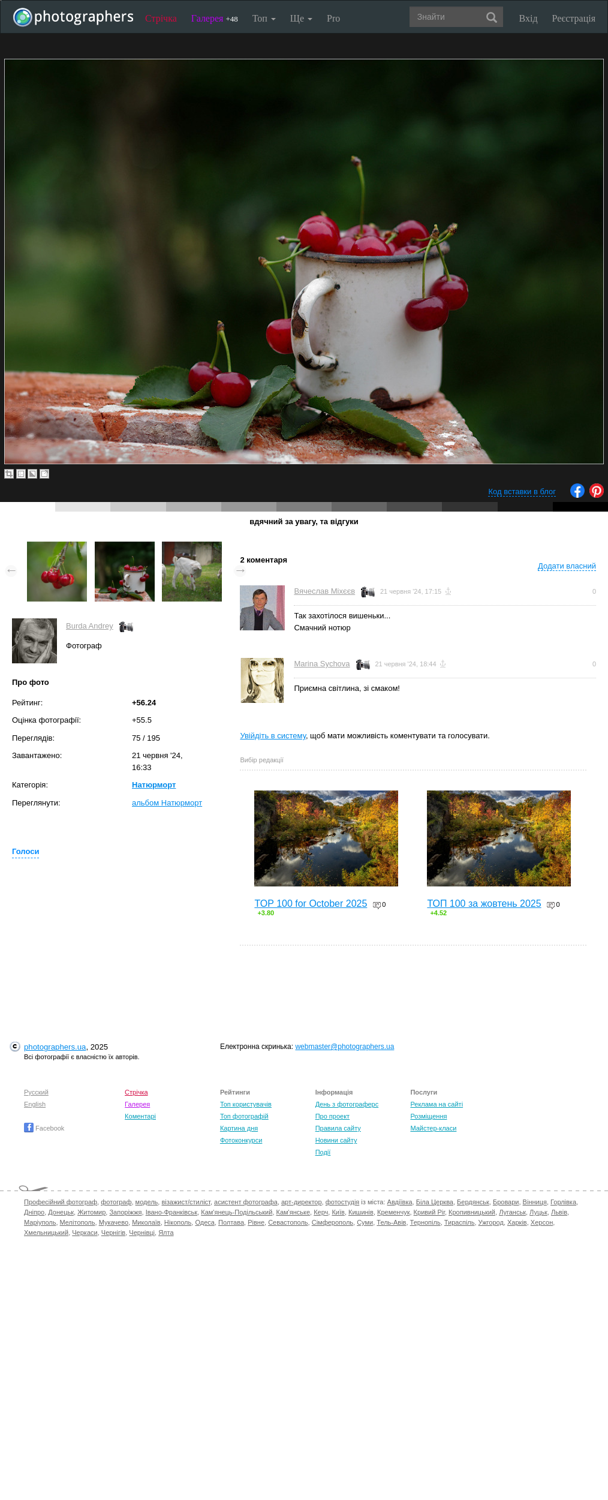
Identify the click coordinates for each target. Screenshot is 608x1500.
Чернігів (113, 1232)
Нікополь (177, 1222)
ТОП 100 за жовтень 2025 (484, 903)
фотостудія (343, 1202)
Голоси (25, 851)
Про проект (332, 1116)
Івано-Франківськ (171, 1212)
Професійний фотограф (60, 1202)
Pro (333, 18)
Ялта (165, 1232)
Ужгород (491, 1222)
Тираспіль (459, 1222)
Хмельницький (46, 1232)
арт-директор (301, 1202)
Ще (301, 18)
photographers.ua (55, 1046)
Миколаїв (146, 1222)
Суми (365, 1222)
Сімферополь (332, 1222)
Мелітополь (77, 1222)
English (35, 1104)
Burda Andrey (89, 625)
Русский (36, 1092)
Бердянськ (473, 1202)
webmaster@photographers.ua (344, 1046)
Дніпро (34, 1212)
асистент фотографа (246, 1202)
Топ (264, 18)
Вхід (528, 18)
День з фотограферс (347, 1104)
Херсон (542, 1222)
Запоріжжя (125, 1212)
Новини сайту (336, 1140)
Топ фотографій (244, 1116)
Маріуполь (40, 1222)
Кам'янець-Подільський (236, 1212)
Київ (338, 1212)
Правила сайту (338, 1128)
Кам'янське (293, 1212)
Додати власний (567, 565)
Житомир (91, 1212)
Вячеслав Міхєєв (324, 591)
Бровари (506, 1202)
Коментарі (140, 1116)
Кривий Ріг (429, 1212)
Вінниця (535, 1202)
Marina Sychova (322, 663)
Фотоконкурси (241, 1140)
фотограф (116, 1202)
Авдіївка (400, 1202)
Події (323, 1152)
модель (147, 1202)
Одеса (204, 1222)
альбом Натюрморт (167, 802)
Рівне (256, 1222)
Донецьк (61, 1212)
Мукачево (113, 1222)
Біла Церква (434, 1202)
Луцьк (538, 1212)
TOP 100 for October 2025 (310, 903)
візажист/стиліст (185, 1202)
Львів (559, 1212)
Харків (517, 1222)
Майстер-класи (433, 1128)
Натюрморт (154, 784)
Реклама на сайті (436, 1104)
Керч (321, 1212)
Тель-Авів (391, 1222)
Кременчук (393, 1212)
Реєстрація (573, 18)
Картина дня (239, 1128)
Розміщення (428, 1116)
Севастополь (288, 1222)
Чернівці (142, 1232)
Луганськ (512, 1212)
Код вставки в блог (522, 491)
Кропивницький (472, 1212)
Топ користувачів (246, 1104)
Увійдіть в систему (273, 735)
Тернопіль (425, 1222)
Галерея (214, 18)
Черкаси (84, 1232)
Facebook (44, 1128)
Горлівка (563, 1202)
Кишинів (361, 1212)
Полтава (231, 1222)
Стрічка (161, 18)
